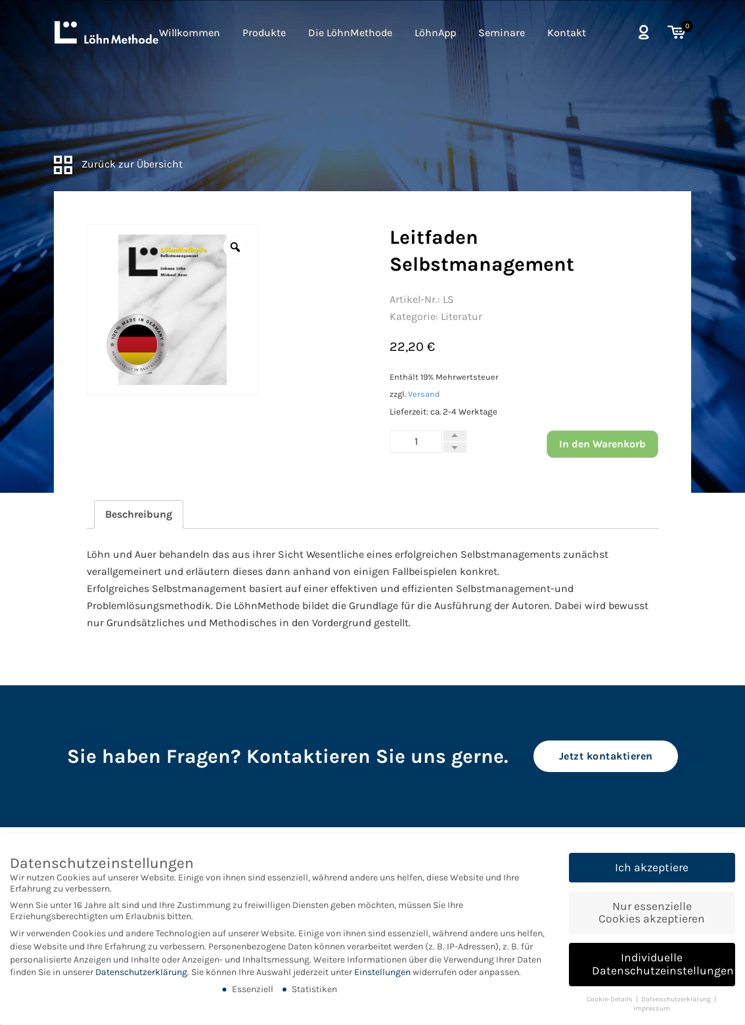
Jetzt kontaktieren (606, 756)
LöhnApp (435, 32)
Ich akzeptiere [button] (652, 873)
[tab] (138, 514)
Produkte (264, 32)
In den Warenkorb (602, 444)
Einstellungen (382, 978)
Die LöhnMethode (350, 32)
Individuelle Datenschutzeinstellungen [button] (663, 970)
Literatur (461, 316)
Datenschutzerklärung (141, 978)
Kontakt (566, 32)
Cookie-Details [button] (611, 1005)
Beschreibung (138, 514)
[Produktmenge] (415, 441)
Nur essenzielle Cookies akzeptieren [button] (651, 919)
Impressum (651, 1015)
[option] (172, 310)
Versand (424, 394)
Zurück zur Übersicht (118, 164)
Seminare (501, 32)
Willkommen (189, 32)
